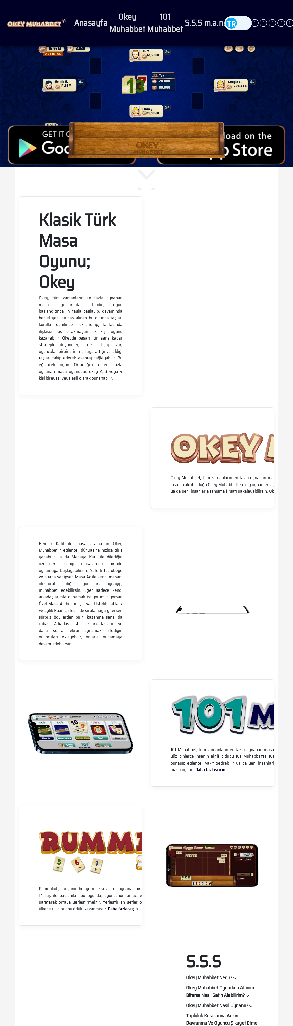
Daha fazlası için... (211, 769)
